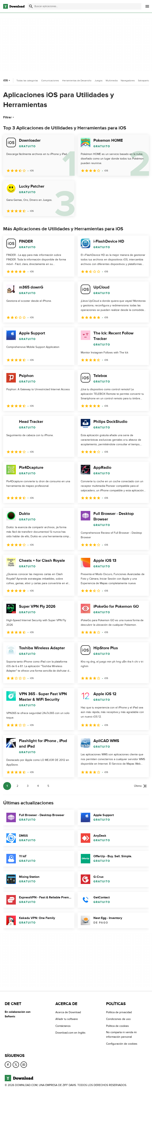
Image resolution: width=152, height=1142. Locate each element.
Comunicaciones (50, 80)
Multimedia (112, 80)
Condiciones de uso (118, 1019)
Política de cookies (117, 1026)
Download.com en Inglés (70, 1032)
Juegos (99, 80)
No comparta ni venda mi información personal (121, 1035)
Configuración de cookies (121, 1043)
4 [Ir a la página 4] (38, 786)
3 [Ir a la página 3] (27, 786)
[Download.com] (14, 6)
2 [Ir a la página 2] (17, 786)
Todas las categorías (27, 80)
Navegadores (128, 80)
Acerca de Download (68, 1012)
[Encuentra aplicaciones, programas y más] (84, 6)
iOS (7, 80)
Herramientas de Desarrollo (76, 80)
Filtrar (9, 117)
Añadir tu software (66, 1019)
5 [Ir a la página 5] (48, 786)
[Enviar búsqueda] (31, 6)
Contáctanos (63, 1026)
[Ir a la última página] (140, 786)
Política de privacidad (119, 1012)
